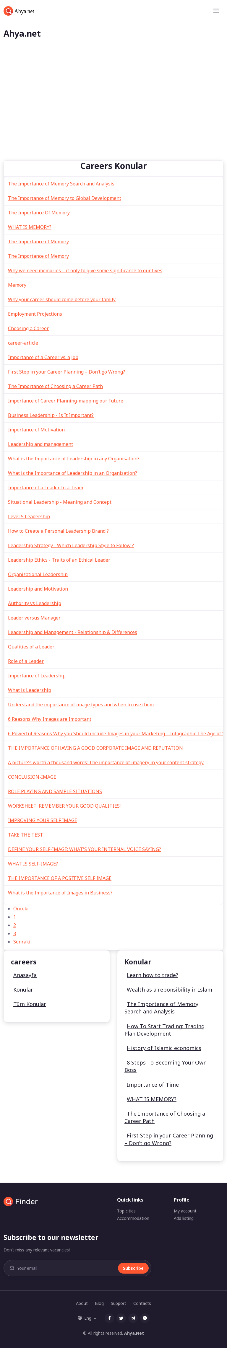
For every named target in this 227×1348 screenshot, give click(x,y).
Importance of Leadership (37, 675)
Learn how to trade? (152, 975)
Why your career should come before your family (62, 299)
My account (185, 1211)
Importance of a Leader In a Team (45, 487)
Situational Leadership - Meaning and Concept (59, 502)
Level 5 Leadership (29, 516)
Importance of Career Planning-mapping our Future (65, 400)
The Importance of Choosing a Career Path (55, 386)
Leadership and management (40, 444)
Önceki (21, 908)
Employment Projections (35, 314)
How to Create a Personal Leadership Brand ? (58, 531)
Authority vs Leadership (34, 603)
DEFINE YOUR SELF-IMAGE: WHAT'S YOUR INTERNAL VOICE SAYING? (84, 849)
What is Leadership (29, 690)
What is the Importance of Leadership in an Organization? (72, 473)
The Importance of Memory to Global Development (64, 198)
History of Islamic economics (164, 1048)
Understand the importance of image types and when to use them (81, 704)
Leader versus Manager (34, 617)
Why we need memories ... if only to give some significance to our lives (85, 270)
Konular (23, 989)
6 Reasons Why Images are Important (49, 719)
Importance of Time (153, 1084)
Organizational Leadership (38, 574)
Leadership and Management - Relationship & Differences (72, 632)
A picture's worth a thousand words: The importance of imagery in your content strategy (106, 762)
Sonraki (21, 941)
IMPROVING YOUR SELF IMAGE (42, 820)
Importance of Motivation (36, 429)
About (82, 1303)
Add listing (184, 1218)
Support (118, 1303)
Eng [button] (84, 1318)
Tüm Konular (29, 1004)
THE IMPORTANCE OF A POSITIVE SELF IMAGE (59, 878)
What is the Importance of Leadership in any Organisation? (74, 458)
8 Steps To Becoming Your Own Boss (165, 1066)
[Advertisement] (113, 116)
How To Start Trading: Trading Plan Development (164, 1030)
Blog (99, 1303)
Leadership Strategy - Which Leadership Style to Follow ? (71, 545)
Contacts (142, 1303)
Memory (17, 285)
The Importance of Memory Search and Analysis (61, 183)
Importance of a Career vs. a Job (43, 357)
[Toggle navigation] (216, 11)
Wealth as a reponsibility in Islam (169, 989)
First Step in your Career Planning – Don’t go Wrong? (66, 372)
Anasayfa (25, 975)
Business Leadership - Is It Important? (51, 415)
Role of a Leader (26, 661)
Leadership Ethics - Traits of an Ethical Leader (59, 560)
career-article (23, 343)
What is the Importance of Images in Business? (60, 892)
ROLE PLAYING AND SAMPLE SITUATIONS (55, 791)
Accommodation (133, 1218)
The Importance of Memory (38, 241)
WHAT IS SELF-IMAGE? (33, 863)
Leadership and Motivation (38, 589)
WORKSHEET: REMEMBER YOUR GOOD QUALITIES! (64, 806)
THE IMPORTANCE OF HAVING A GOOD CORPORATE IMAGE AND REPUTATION (95, 748)
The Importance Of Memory (39, 212)
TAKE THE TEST (25, 835)
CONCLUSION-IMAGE (32, 777)
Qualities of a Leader (31, 646)
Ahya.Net (134, 1333)
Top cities (126, 1211)
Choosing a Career (28, 328)
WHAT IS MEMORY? (29, 227)
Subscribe (133, 1268)
